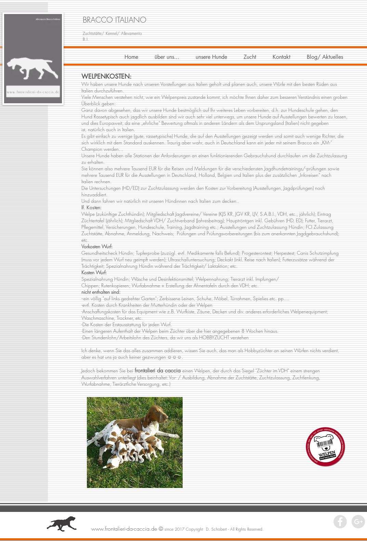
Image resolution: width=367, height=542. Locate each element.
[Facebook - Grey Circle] (340, 521)
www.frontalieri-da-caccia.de (124, 528)
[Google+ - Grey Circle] (358, 521)
